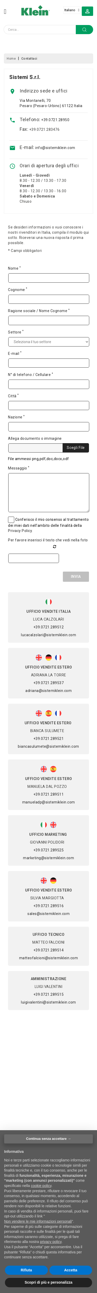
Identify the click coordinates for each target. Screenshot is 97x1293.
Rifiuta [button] (26, 1270)
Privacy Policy (20, 531)
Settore (16, 332)
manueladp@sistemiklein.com (48, 802)
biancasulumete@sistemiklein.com (48, 746)
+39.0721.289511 (48, 794)
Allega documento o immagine (35, 438)
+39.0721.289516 (48, 906)
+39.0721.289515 (48, 994)
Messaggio (18, 468)
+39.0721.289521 (48, 739)
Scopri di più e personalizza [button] (48, 1282)
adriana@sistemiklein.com (48, 691)
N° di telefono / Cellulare (30, 374)
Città (13, 395)
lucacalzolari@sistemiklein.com (48, 635)
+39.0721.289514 (48, 950)
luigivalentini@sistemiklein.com (48, 1002)
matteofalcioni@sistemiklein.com (48, 958)
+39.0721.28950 (55, 120)
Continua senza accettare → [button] (48, 1139)
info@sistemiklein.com (55, 148)
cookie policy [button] (41, 1186)
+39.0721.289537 (48, 683)
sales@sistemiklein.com (48, 914)
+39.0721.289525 (48, 850)
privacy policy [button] (51, 1242)
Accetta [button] (70, 1270)
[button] (87, 11)
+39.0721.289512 (48, 627)
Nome (14, 268)
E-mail (14, 353)
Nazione (16, 416)
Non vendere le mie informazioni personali (38, 1221)
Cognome (17, 289)
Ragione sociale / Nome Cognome (39, 310)
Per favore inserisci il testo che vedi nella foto (48, 540)
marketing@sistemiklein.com (48, 858)
